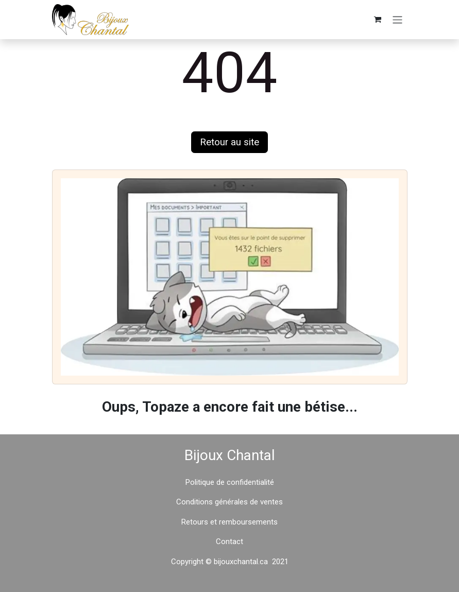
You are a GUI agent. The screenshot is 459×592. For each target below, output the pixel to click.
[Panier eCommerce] (377, 19)
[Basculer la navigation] (397, 19)
